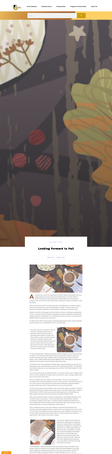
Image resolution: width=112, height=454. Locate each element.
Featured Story (46, 6)
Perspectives (60, 6)
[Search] (81, 15)
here (40, 322)
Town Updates (32, 6)
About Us (94, 6)
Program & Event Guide (78, 6)
